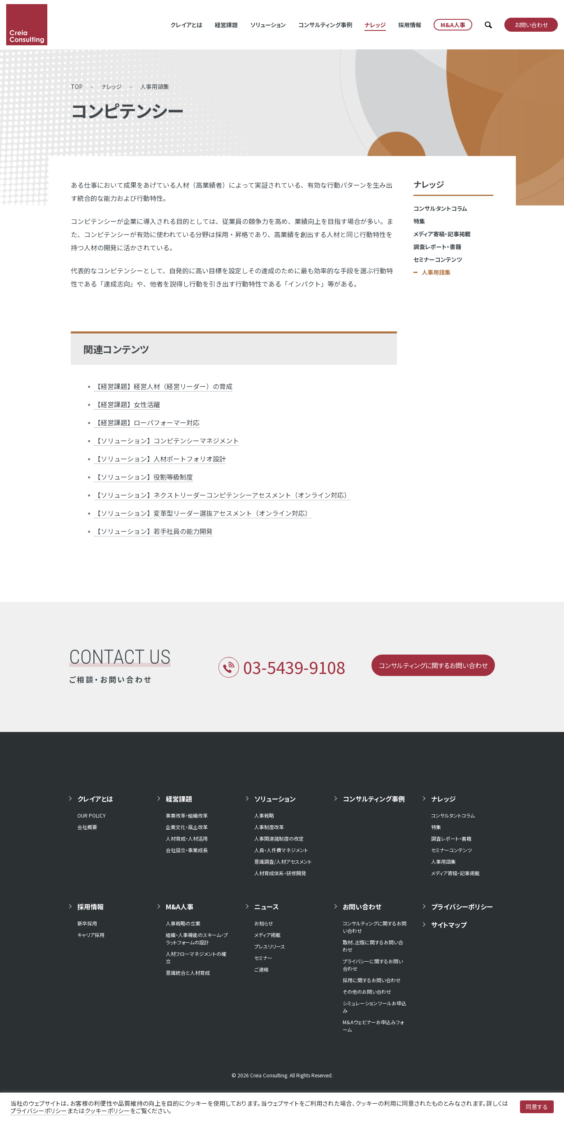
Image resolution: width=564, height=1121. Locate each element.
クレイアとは (186, 25)
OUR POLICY (91, 815)
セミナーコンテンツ (437, 259)
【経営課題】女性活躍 (127, 404)
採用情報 (409, 25)
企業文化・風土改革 (187, 826)
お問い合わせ (362, 906)
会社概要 (87, 826)
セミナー (263, 957)
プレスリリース (269, 946)
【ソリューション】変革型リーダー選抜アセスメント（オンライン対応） (202, 513)
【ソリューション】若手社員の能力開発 (153, 531)
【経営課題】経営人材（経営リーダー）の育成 (163, 386)
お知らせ (263, 923)
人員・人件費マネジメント (281, 849)
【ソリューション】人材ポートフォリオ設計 (160, 459)
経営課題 (226, 25)
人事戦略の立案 (183, 923)
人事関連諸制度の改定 (279, 838)
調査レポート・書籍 (437, 246)
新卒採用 (87, 923)
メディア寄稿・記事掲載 (442, 234)
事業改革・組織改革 (187, 815)
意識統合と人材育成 (188, 972)
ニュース (266, 906)
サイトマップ (449, 925)
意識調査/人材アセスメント (283, 861)
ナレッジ (375, 25)
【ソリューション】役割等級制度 (143, 477)
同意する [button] (537, 1106)
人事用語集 (154, 86)
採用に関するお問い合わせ (372, 980)
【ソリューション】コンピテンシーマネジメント (166, 440)
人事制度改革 (269, 826)
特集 (419, 221)
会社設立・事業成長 (187, 849)
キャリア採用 (90, 934)
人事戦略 (264, 815)
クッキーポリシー (107, 1110)
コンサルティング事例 (325, 25)
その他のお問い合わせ (367, 991)
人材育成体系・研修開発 (280, 872)
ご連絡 (261, 969)
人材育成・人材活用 (187, 838)
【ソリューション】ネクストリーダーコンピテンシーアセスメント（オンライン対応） (222, 495)
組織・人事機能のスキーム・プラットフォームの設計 (197, 938)
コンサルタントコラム (440, 208)
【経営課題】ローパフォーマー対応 (147, 422)
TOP (77, 86)
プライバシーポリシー (462, 906)
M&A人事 (179, 906)
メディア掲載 (267, 934)
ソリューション (268, 25)
